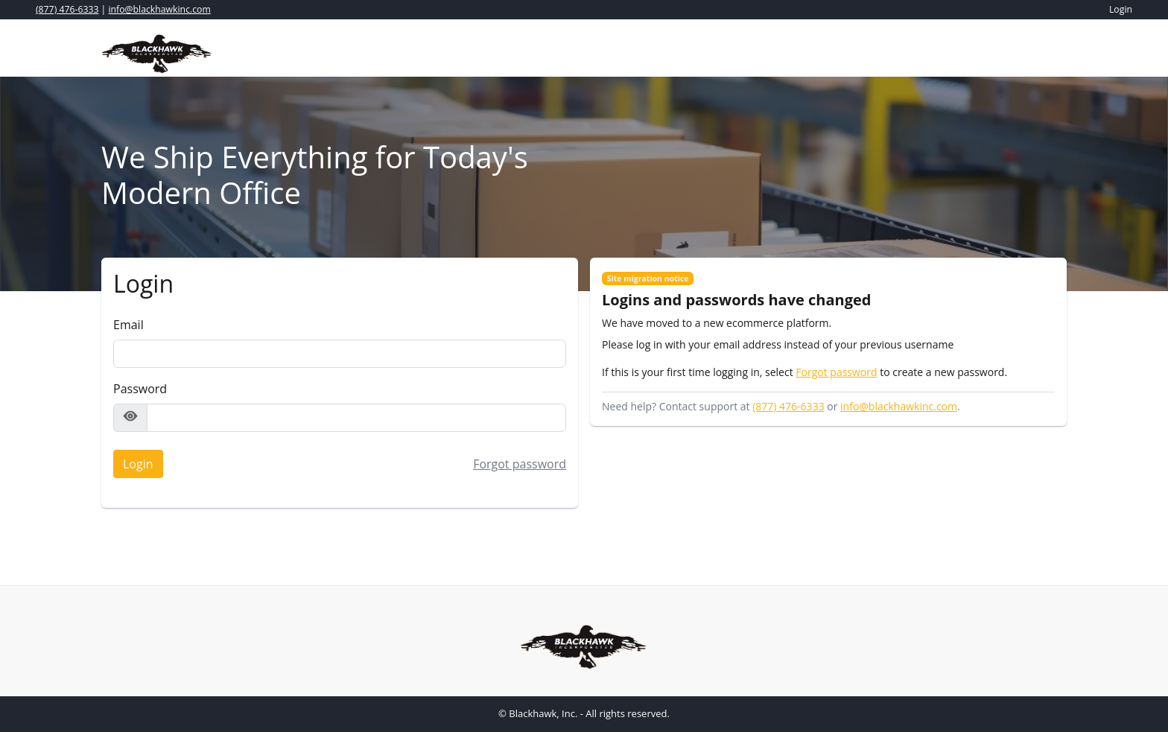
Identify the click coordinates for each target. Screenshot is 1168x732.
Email (128, 324)
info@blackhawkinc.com (160, 9)
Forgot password (519, 464)
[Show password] (130, 418)
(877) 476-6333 (67, 9)
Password (140, 389)
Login (133, 461)
